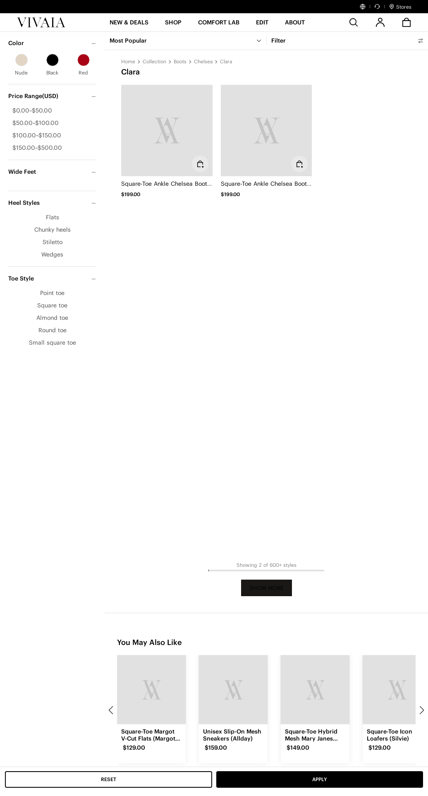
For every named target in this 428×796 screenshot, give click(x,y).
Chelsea (203, 61)
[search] (354, 22)
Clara (226, 61)
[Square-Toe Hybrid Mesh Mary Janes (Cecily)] (315, 689)
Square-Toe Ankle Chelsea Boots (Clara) (176, 183)
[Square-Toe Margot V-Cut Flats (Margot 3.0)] (151, 689)
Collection (154, 61)
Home (128, 61)
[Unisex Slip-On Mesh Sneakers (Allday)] (233, 689)
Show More (266, 588)
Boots (180, 61)
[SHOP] (173, 25)
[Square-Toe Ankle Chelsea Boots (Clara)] (167, 130)
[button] (129, 25)
